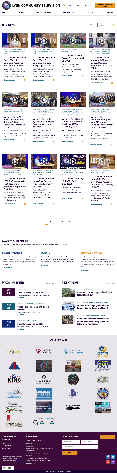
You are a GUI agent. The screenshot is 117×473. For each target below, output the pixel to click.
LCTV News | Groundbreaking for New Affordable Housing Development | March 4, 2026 (101, 122)
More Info (21, 298)
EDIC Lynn (29, 455)
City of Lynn (19, 109)
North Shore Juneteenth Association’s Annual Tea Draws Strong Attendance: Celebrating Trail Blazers (93, 321)
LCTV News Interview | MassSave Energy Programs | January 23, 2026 (43, 182)
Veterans (7, 174)
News (21, 12)
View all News (110, 283)
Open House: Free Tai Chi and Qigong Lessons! (33, 308)
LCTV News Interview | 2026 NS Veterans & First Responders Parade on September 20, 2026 (15, 183)
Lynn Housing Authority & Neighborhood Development (39, 449)
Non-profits (95, 289)
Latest (70, 5)
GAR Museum (13, 111)
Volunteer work (15, 174)
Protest (43, 115)
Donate (107, 437)
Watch (4, 12)
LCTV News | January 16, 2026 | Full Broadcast (72, 181)
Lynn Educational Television (35, 441)
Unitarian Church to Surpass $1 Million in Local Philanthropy (94, 293)
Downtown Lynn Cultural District (37, 458)
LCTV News (19, 52)
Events (73, 50)
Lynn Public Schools (72, 115)
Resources (91, 12)
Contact (77, 5)
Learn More (7, 268)
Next (69, 221)
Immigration (46, 113)
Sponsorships (87, 5)
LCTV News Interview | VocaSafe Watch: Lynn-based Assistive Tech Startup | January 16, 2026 (101, 182)
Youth (108, 53)
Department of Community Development (39, 453)
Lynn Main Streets (31, 463)
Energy (35, 172)
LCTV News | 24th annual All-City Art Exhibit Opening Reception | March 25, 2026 (101, 63)
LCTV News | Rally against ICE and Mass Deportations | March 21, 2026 (43, 123)
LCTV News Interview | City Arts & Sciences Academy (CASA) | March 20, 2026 (72, 123)
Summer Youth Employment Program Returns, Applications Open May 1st (93, 307)
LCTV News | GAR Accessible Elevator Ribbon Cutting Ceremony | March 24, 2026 (15, 122)
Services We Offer (69, 12)
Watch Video (10, 80)
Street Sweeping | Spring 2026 (30, 292)
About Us (110, 12)
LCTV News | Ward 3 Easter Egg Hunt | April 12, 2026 (73, 58)
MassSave (36, 174)
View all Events (50, 283)
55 (62, 221)
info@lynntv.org (6, 450)
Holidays (79, 50)
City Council (17, 50)
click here (18, 460)
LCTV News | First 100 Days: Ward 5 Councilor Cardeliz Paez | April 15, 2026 (15, 61)
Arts (103, 50)
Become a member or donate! (105, 5)
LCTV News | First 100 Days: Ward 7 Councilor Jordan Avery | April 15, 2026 (44, 61)
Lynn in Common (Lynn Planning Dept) (38, 461)
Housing (97, 113)
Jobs (97, 302)
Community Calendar (43, 12)
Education (68, 113)
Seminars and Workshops (36, 303)
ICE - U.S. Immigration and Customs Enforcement (43, 111)
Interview (12, 52)
